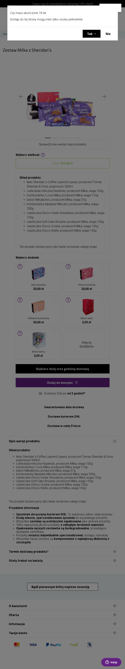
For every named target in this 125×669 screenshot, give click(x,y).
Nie (108, 33)
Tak (89, 33)
